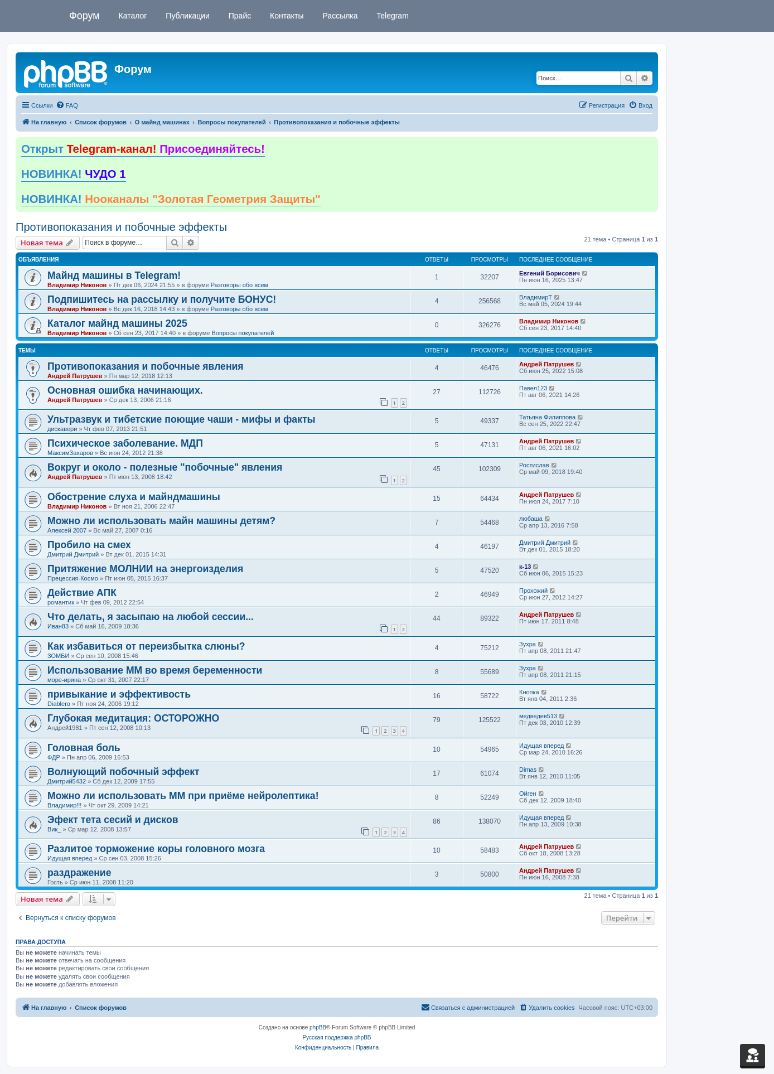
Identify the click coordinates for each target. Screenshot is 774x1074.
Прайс (238, 15)
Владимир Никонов (77, 285)
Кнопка (529, 692)
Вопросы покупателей (242, 333)
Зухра (527, 644)
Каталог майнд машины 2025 (117, 323)
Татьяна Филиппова (547, 417)
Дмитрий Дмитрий (73, 554)
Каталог (132, 15)
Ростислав (534, 465)
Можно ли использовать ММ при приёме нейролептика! (183, 795)
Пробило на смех (89, 544)
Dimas (527, 769)
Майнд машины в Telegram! (114, 275)
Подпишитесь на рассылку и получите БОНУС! (161, 299)
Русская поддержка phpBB (336, 1037)
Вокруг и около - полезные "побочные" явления (164, 467)
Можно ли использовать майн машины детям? (161, 520)
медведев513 (538, 716)
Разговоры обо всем (239, 285)
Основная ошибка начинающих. (125, 390)
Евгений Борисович (549, 273)
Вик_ (54, 829)
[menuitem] (67, 105)
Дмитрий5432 (66, 781)
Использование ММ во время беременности (154, 670)
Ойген (527, 793)
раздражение (79, 872)
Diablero (58, 703)
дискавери (62, 428)
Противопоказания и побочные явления (145, 366)
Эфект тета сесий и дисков (112, 819)
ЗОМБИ (58, 655)
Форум (84, 15)
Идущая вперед (541, 745)
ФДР (53, 757)
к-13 (525, 566)
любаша (531, 518)
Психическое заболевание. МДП (125, 443)
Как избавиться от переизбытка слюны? (146, 646)
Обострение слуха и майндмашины (133, 496)
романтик (60, 602)
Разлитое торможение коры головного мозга (156, 848)
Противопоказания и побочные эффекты (121, 227)
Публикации (186, 15)
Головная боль (83, 747)
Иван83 (58, 626)
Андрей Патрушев (74, 375)
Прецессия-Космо (72, 578)
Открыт (143, 149)
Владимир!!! (64, 805)
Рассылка (339, 15)
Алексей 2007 (66, 530)
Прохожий (533, 590)
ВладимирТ (535, 297)
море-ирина (64, 679)
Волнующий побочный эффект (123, 771)
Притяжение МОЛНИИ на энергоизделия (145, 568)
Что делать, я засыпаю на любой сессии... (150, 616)
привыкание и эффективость (119, 694)
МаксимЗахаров (70, 452)
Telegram (392, 15)
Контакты (285, 15)
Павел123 (533, 388)
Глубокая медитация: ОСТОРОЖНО (133, 718)
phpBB (317, 1027)
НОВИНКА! (73, 174)
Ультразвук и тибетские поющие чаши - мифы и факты (181, 419)
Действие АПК (82, 592)
